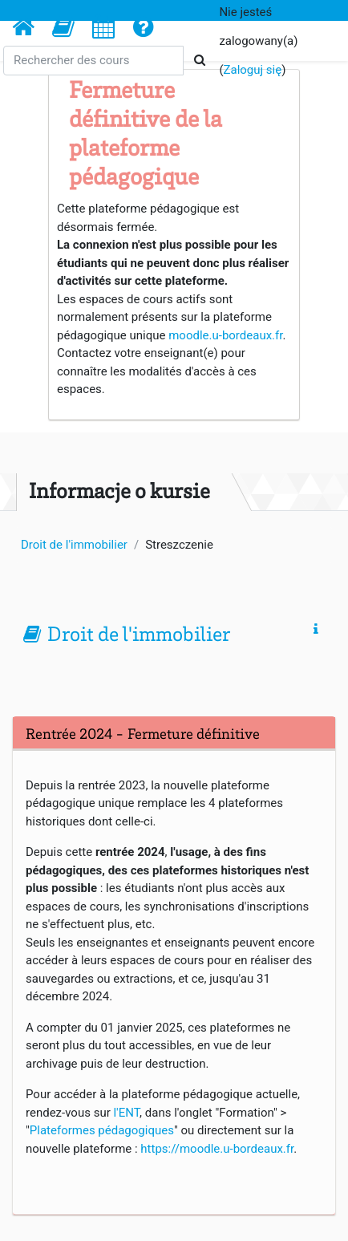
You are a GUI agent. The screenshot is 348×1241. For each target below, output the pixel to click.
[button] (63, 26)
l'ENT (126, 1112)
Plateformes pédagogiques (102, 1130)
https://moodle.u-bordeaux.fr (216, 1149)
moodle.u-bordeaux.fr (225, 335)
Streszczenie (179, 544)
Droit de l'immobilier (138, 636)
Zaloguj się (253, 70)
